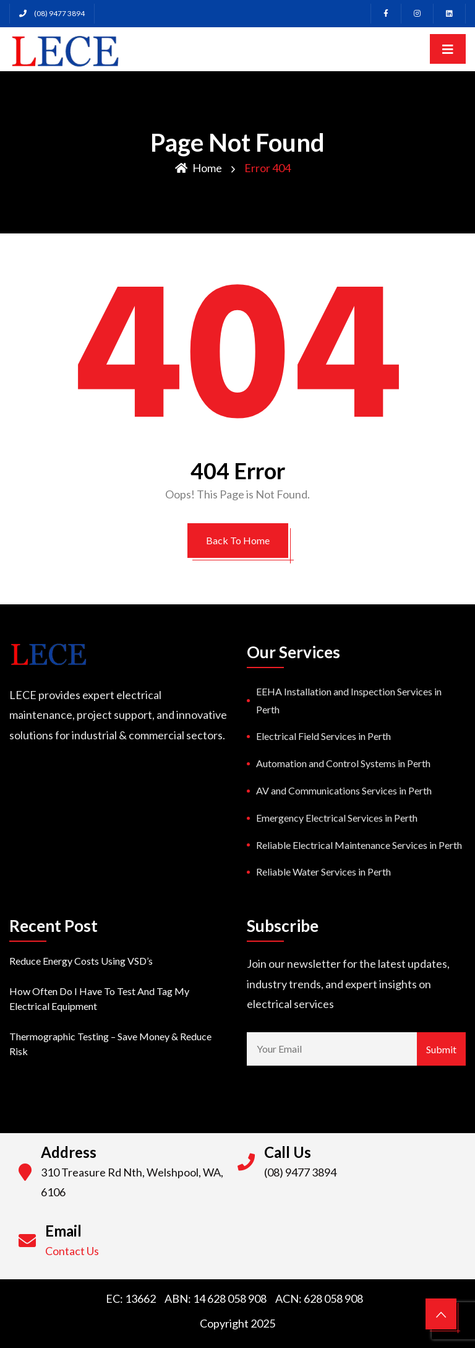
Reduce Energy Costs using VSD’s (81, 961)
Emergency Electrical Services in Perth (336, 818)
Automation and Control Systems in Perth (343, 763)
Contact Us (72, 1251)
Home (198, 168)
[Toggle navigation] (448, 49)
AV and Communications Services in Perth (344, 790)
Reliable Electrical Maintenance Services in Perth (359, 845)
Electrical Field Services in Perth (323, 736)
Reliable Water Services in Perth (323, 871)
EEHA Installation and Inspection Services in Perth (349, 700)
